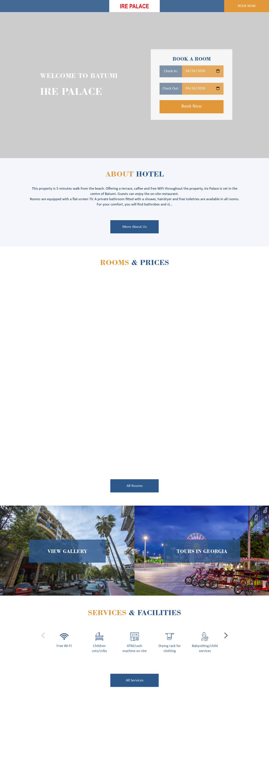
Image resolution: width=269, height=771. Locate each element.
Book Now (247, 6)
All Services (135, 680)
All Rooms (135, 486)
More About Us (134, 227)
